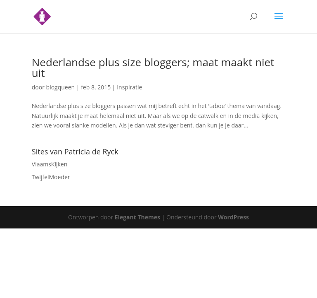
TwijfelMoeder (51, 177)
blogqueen (60, 87)
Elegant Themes (137, 217)
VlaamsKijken (50, 164)
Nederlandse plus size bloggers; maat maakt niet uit (153, 67)
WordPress (233, 217)
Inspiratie (129, 87)
